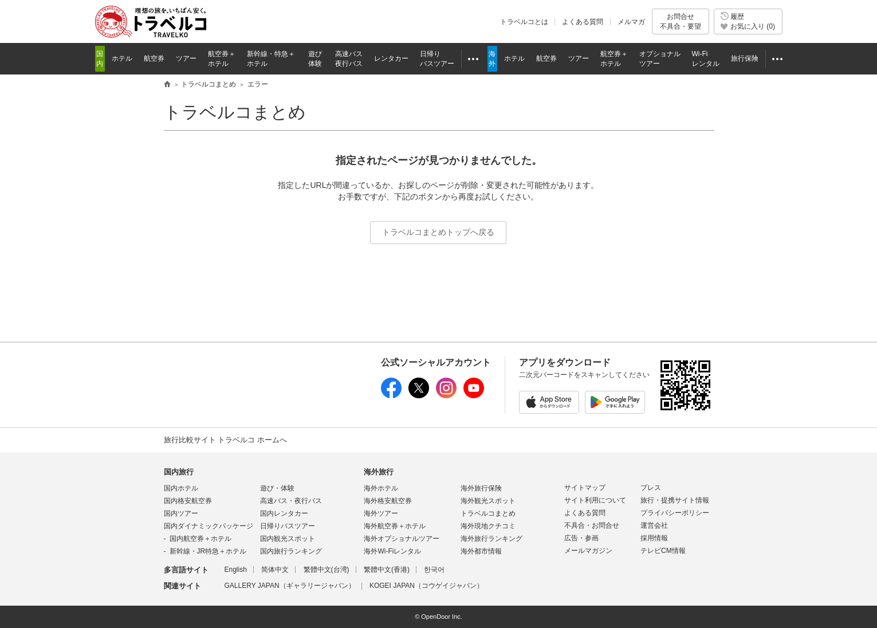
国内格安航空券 (188, 501)
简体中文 (275, 570)
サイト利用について (595, 500)
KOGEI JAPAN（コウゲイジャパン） (426, 586)
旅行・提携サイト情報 (674, 500)
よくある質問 (582, 21)
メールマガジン (588, 551)
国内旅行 (179, 472)
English (236, 570)
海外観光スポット (488, 501)
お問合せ (680, 21)
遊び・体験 (277, 488)
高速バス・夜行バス (291, 501)
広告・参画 (581, 538)
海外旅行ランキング (491, 539)
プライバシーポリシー (674, 513)
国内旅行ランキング (291, 551)
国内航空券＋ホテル (200, 539)
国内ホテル (181, 488)
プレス (650, 488)
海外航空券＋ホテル (395, 526)
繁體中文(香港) (387, 570)
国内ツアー (181, 513)
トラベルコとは (524, 21)
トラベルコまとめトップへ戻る (438, 232)
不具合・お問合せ (591, 525)
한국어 (434, 570)
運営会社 (654, 525)
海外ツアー (381, 513)
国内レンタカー (284, 513)
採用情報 (654, 538)
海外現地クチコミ (488, 526)
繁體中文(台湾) (326, 570)
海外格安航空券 (388, 501)
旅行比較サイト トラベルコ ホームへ (225, 439)
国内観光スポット (287, 539)
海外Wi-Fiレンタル (392, 551)
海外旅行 (379, 472)
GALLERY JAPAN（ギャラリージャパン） (290, 586)
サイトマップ (584, 488)
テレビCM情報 (663, 551)
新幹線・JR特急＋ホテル (208, 551)
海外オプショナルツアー (401, 539)
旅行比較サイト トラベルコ (167, 85)
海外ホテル (381, 488)
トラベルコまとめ (235, 112)
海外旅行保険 (481, 488)
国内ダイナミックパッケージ (208, 526)
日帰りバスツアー (287, 526)
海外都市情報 (481, 551)
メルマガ (631, 21)
